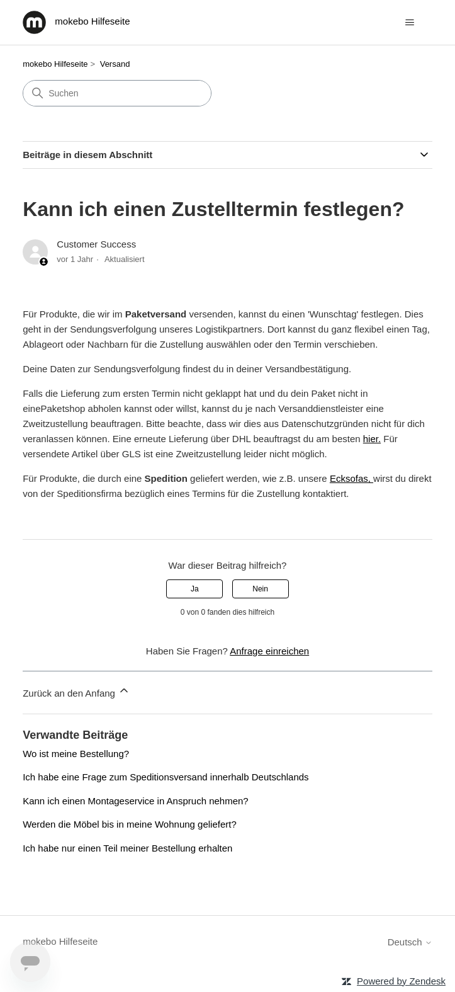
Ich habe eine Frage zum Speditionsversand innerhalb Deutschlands (165, 777)
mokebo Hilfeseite (55, 64)
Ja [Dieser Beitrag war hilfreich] (195, 588)
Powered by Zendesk (401, 981)
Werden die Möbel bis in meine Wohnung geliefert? (130, 824)
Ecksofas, (351, 478)
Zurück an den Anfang (76, 691)
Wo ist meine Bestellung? (76, 753)
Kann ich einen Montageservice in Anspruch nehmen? (136, 800)
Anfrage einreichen (269, 651)
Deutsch (410, 942)
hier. (372, 438)
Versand (115, 64)
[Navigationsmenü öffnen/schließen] (410, 23)
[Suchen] (117, 93)
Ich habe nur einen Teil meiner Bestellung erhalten (127, 848)
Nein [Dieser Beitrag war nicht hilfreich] (260, 588)
